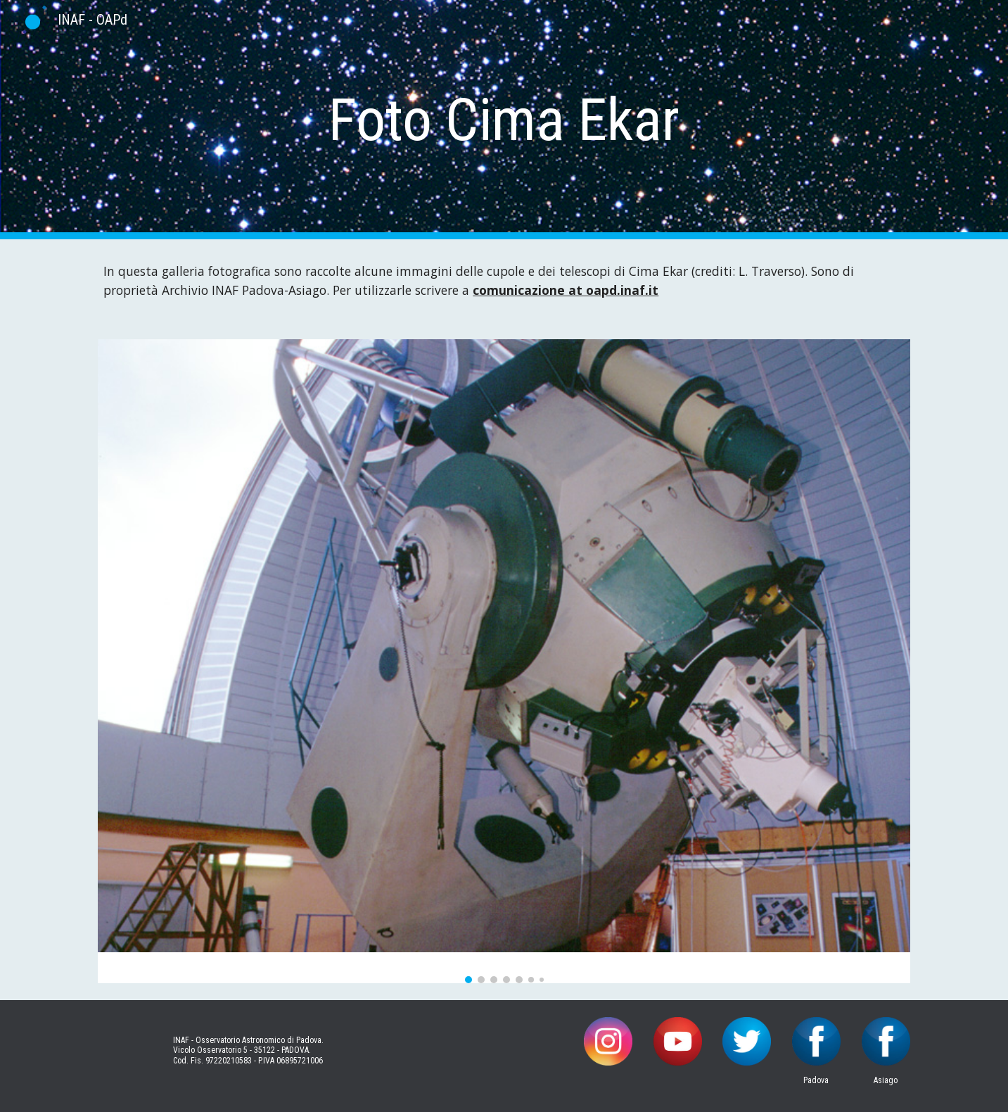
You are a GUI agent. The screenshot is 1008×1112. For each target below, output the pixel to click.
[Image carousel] (504, 661)
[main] (504, 120)
